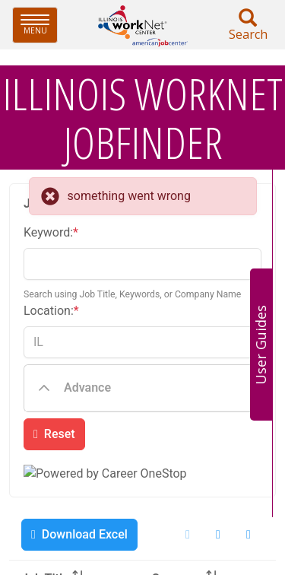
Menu (39, 25)
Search (248, 25)
